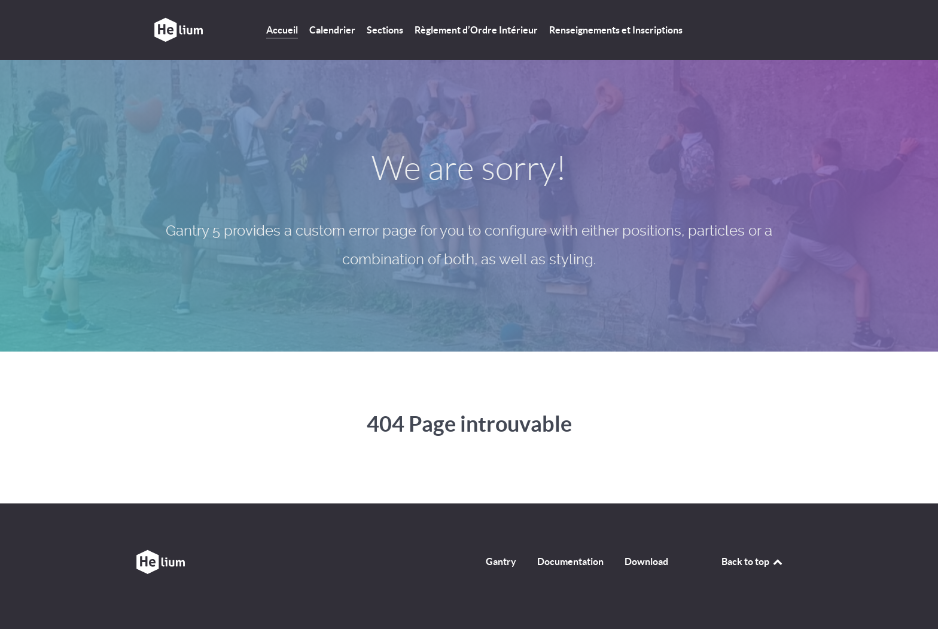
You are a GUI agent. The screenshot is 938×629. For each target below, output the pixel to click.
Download (646, 561)
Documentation (570, 561)
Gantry (501, 561)
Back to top (752, 561)
